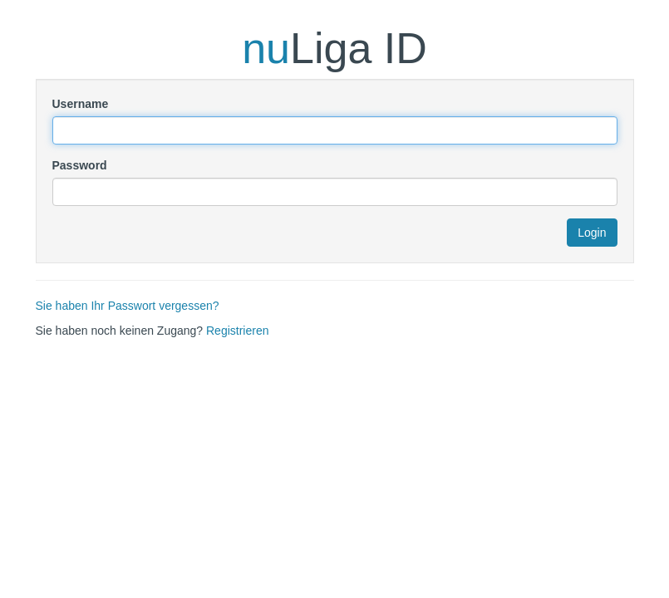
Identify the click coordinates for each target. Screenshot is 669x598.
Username (80, 103)
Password (79, 165)
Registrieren (237, 330)
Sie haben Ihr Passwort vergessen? (127, 305)
